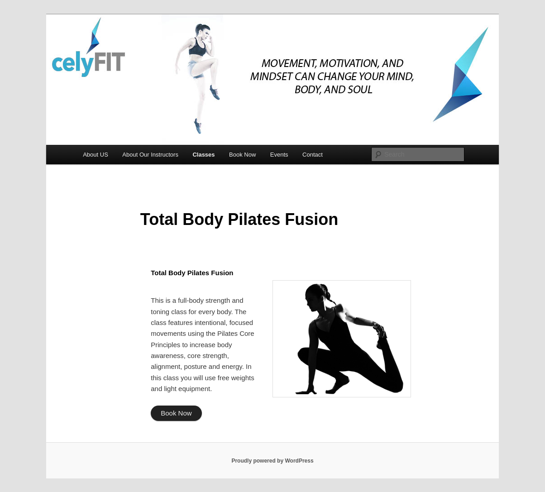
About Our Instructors (150, 154)
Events (279, 154)
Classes (203, 154)
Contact (312, 154)
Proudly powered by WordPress (272, 461)
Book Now (242, 154)
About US (95, 154)
